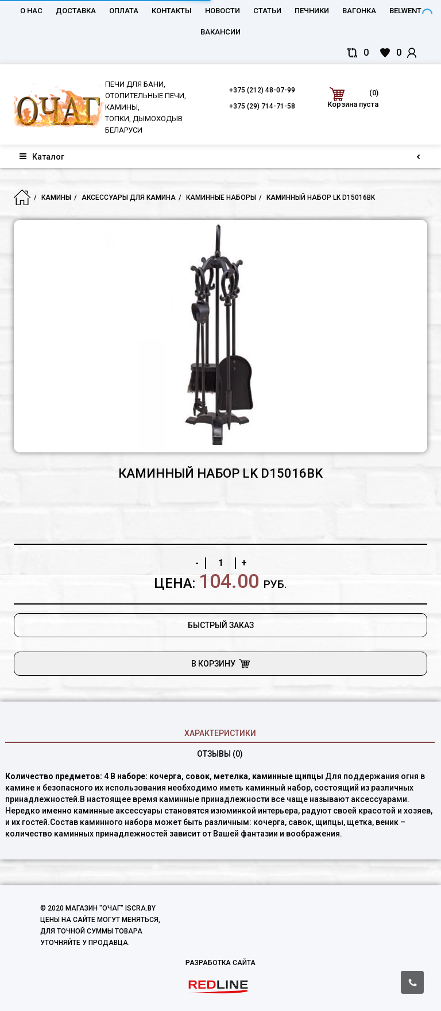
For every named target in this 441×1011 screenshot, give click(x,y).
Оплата (123, 10)
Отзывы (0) (220, 753)
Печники (312, 10)
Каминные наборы (221, 197)
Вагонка (359, 10)
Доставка (76, 10)
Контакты (172, 10)
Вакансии (220, 32)
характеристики (220, 733)
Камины (56, 197)
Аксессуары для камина (129, 197)
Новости (222, 10)
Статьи (267, 10)
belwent (405, 10)
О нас (31, 10)
